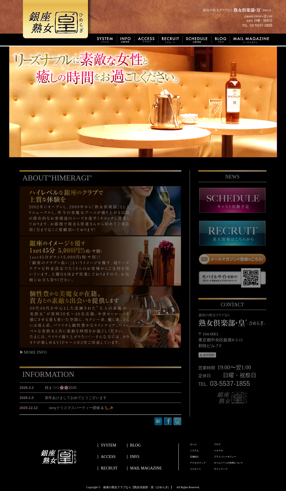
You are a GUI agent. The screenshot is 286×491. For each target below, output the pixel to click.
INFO (134, 457)
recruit (232, 233)
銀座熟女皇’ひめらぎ (58, 21)
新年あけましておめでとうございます (63, 398)
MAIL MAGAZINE (146, 468)
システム (194, 451)
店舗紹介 (194, 457)
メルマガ (218, 451)
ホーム (193, 444)
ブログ (217, 444)
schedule (232, 200)
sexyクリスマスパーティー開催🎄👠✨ (66, 408)
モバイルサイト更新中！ (232, 278)
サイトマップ (220, 469)
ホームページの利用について (228, 463)
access (207, 355)
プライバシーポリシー (225, 457)
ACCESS (108, 457)
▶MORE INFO (33, 352)
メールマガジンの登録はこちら (232, 259)
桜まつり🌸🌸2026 (48, 388)
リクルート (195, 469)
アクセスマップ (198, 463)
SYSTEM (108, 445)
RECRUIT (109, 468)
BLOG (135, 445)
